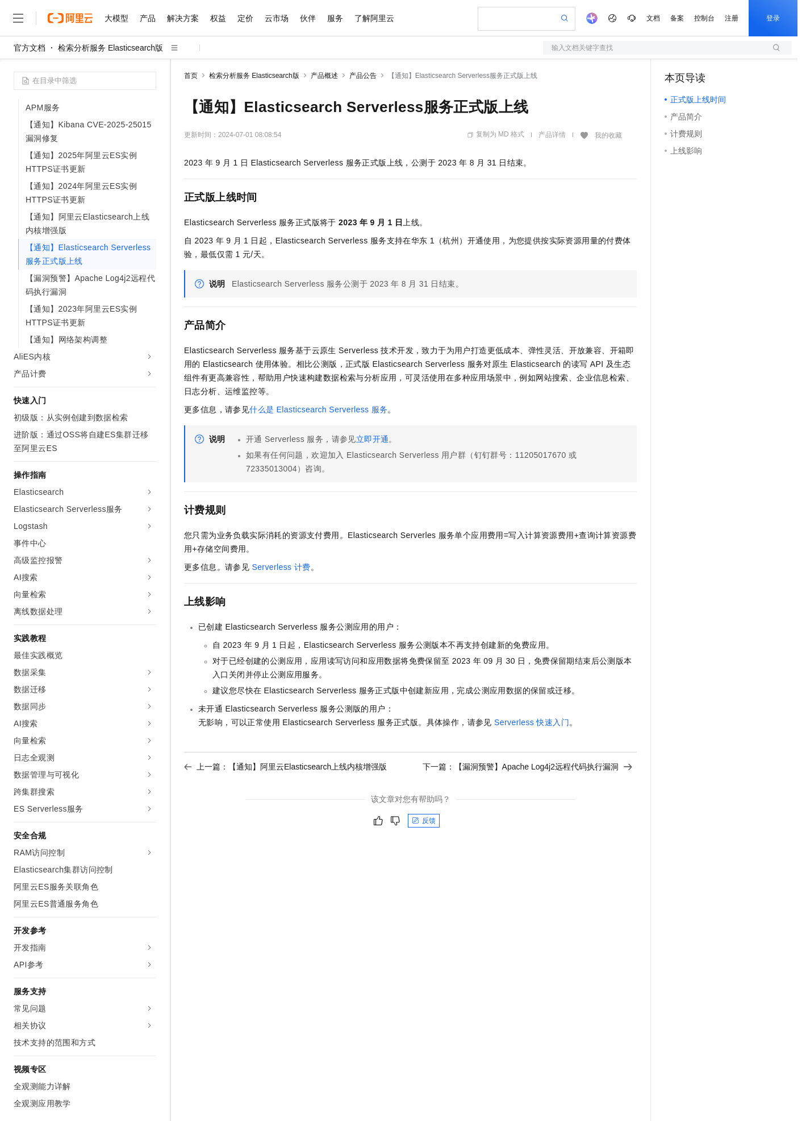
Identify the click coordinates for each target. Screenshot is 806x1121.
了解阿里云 (374, 18)
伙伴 (308, 18)
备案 (677, 18)
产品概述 (324, 76)
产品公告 (363, 76)
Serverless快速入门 (531, 722)
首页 (191, 76)
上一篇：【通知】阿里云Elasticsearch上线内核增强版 (285, 766)
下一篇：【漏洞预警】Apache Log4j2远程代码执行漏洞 (527, 766)
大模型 (116, 18)
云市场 (277, 18)
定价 (245, 18)
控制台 (704, 18)
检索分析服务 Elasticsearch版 (110, 47)
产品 (148, 18)
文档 (653, 18)
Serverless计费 (281, 567)
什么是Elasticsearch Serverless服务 (318, 409)
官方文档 (29, 47)
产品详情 (552, 135)
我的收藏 (608, 135)
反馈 (424, 821)
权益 (218, 18)
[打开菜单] (18, 18)
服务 (335, 18)
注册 (731, 18)
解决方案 (183, 18)
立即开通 (372, 439)
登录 (773, 18)
